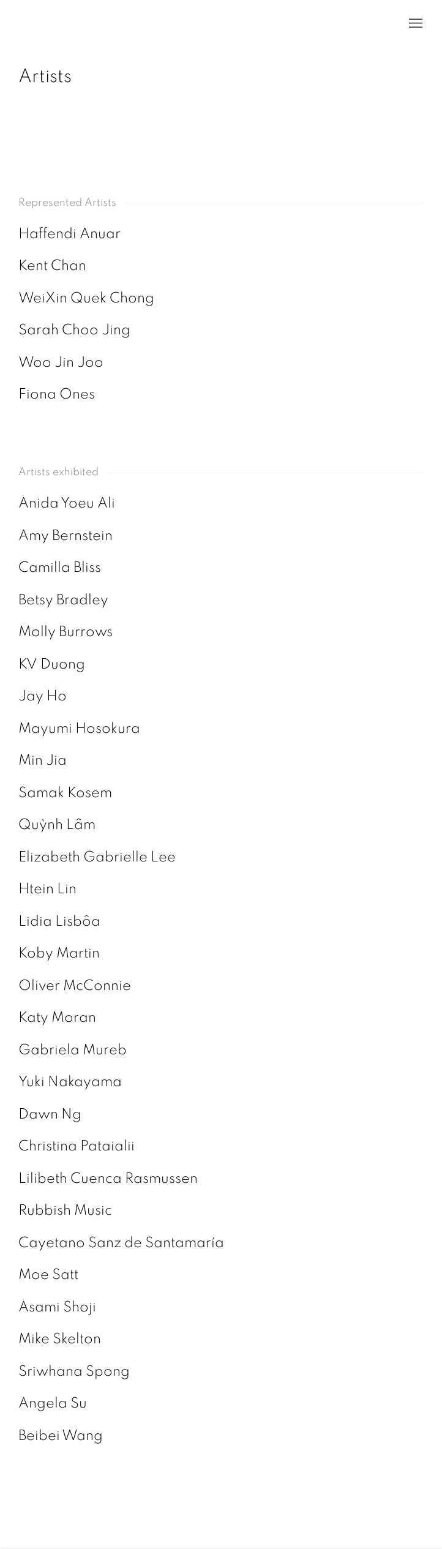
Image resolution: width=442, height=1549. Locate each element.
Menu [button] (414, 24)
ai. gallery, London (30, 23)
